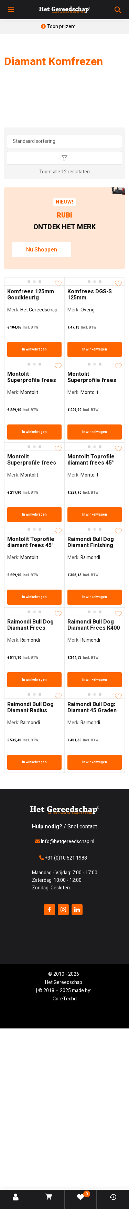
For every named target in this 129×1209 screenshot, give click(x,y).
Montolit (29, 392)
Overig (87, 309)
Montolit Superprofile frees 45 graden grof (91, 380)
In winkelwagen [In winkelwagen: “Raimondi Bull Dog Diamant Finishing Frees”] (94, 597)
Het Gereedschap (38, 309)
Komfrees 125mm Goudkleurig (30, 294)
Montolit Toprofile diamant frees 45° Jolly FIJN (91, 463)
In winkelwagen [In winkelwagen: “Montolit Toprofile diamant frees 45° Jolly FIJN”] (94, 514)
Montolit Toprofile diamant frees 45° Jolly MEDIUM (30, 545)
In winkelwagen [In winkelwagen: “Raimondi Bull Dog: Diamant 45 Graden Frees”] (94, 762)
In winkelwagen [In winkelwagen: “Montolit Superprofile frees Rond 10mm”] (34, 514)
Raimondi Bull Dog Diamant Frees (30, 625)
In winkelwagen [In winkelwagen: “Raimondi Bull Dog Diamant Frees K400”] (94, 679)
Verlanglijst (81, 1199)
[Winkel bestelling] (64, 141)
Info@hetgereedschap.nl (64, 841)
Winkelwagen (49, 1201)
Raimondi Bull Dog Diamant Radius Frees (30, 710)
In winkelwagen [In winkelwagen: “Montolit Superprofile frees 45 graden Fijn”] (34, 432)
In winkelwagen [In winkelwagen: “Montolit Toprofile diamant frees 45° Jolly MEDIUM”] (34, 597)
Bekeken (113, 1201)
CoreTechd (65, 998)
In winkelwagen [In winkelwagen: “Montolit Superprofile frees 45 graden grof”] (94, 432)
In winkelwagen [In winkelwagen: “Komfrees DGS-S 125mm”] (94, 349)
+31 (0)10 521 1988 (63, 858)
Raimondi (90, 557)
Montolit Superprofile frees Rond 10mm (31, 463)
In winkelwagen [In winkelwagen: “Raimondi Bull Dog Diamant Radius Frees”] (34, 762)
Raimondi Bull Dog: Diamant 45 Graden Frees (92, 710)
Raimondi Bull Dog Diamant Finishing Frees (90, 545)
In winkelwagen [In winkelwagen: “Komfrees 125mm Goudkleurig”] (34, 349)
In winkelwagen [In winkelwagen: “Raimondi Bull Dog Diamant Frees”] (34, 679)
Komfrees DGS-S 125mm (89, 294)
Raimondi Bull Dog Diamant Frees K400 (93, 625)
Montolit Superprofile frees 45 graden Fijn (31, 380)
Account (16, 1201)
